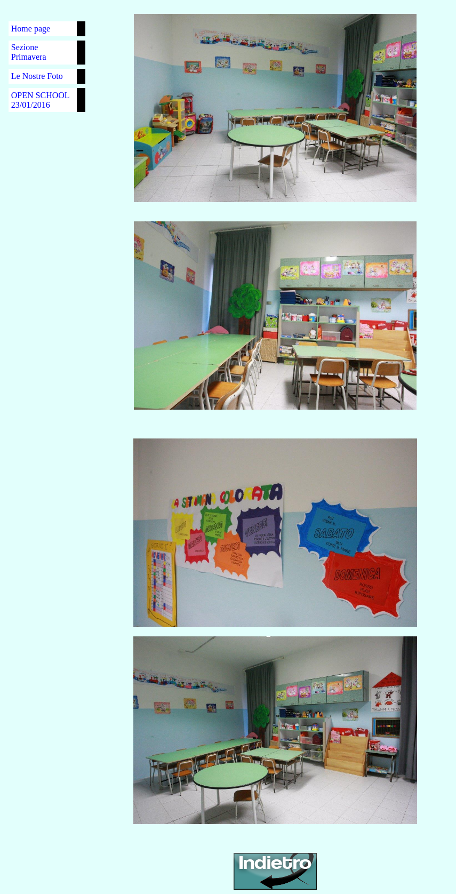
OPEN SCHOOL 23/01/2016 (40, 100)
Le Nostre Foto (37, 76)
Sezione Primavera (28, 52)
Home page (30, 28)
